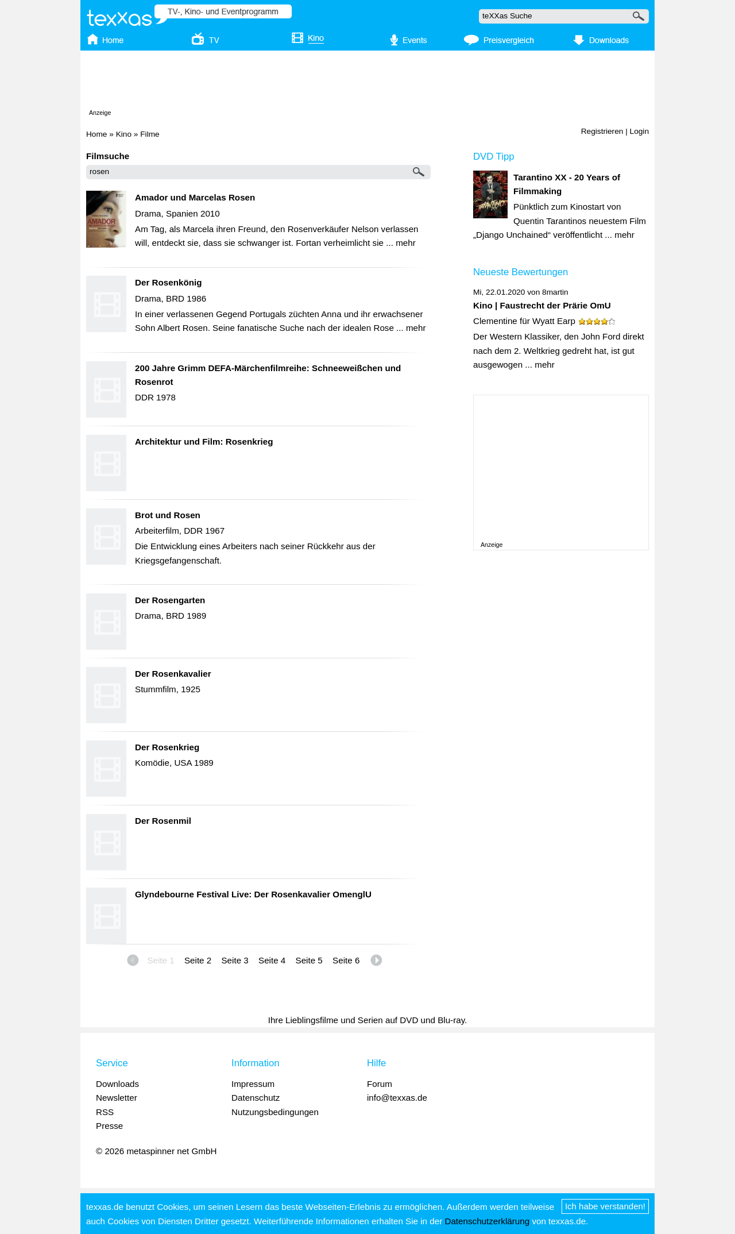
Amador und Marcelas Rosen (195, 197)
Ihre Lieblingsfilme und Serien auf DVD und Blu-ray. (367, 1020)
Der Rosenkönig (168, 282)
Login (639, 131)
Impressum (252, 1084)
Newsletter (116, 1097)
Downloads (117, 1084)
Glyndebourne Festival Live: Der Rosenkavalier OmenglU (253, 894)
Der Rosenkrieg (167, 747)
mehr (406, 243)
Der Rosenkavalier (173, 673)
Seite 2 (197, 960)
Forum (379, 1084)
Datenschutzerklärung (486, 1221)
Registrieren (602, 131)
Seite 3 (234, 960)
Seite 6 (345, 960)
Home (96, 134)
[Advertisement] (367, 82)
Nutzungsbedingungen (275, 1112)
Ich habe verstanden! (605, 1206)
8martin (555, 292)
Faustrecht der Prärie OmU (555, 305)
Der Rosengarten (170, 600)
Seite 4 (271, 960)
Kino (123, 134)
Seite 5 (309, 960)
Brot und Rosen (167, 515)
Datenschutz (255, 1097)
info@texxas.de (397, 1097)
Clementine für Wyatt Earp (524, 321)
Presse (109, 1126)
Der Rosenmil (163, 821)
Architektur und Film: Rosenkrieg (204, 441)
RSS (105, 1112)
